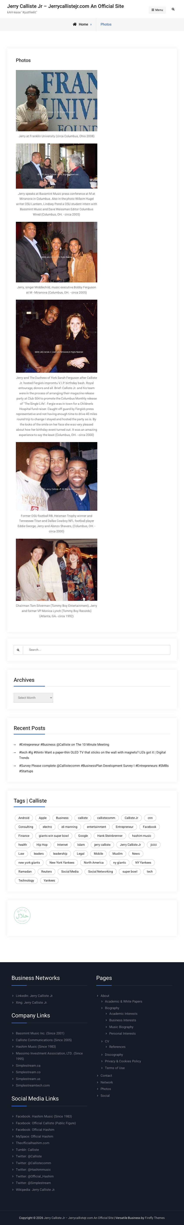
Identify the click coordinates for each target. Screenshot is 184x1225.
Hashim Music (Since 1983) (36, 1046)
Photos (106, 1089)
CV (107, 1041)
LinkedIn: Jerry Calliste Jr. (34, 995)
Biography (112, 1008)
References (117, 1046)
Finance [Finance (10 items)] (23, 836)
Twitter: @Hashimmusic (33, 1169)
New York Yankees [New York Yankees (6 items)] (62, 862)
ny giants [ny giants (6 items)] (119, 862)
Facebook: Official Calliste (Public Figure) (46, 1123)
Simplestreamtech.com (33, 1085)
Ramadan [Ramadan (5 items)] (25, 871)
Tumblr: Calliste (27, 1149)
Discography (114, 1054)
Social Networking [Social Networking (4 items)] (100, 871)
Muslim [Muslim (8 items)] (118, 853)
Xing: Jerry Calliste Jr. (31, 1002)
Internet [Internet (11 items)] (62, 844)
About (105, 995)
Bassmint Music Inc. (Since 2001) (40, 1033)
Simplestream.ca (28, 1065)
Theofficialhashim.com (32, 1143)
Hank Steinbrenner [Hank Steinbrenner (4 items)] (110, 836)
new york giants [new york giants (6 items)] (29, 862)
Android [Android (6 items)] (23, 818)
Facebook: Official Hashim (35, 1129)
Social (105, 1095)
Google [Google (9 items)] (83, 836)
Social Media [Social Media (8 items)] (70, 871)
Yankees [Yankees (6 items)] (49, 880)
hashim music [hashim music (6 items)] (141, 836)
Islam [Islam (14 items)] (81, 844)
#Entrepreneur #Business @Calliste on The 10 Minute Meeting (64, 744)
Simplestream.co (28, 1072)
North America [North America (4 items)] (94, 862)
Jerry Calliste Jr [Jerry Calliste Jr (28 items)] (130, 844)
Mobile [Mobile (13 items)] (98, 853)
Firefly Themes (155, 1218)
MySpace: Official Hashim (34, 1136)
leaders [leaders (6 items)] (39, 853)
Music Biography (121, 1027)
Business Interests (122, 1020)
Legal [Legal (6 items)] (80, 853)
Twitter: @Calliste (29, 1156)
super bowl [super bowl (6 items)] (130, 871)
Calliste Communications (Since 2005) (44, 1040)
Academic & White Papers (123, 1001)
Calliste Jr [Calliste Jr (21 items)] (131, 818)
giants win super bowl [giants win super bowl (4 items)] (54, 836)
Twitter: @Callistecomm (33, 1163)
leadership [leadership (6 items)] (60, 853)
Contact (106, 1075)
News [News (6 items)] (136, 853)
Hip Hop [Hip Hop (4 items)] (42, 844)
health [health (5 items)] (22, 844)
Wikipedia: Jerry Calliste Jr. (35, 1189)
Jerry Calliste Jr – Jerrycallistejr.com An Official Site (65, 6)
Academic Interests (123, 1013)
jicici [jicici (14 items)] (154, 844)
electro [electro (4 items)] (47, 827)
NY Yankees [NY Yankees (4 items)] (143, 862)
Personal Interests (122, 1033)
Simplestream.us (28, 1078)
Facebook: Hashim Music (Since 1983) (44, 1116)
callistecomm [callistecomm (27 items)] (106, 818)
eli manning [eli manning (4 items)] (69, 827)
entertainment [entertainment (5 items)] (96, 827)
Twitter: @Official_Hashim (35, 1176)
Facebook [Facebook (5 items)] (149, 827)
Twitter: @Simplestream (33, 1183)
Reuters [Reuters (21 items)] (46, 871)
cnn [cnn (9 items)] (150, 818)
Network (107, 1082)
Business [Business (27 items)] (62, 818)
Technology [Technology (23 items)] (26, 880)
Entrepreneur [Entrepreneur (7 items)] (124, 827)
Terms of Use (115, 1068)
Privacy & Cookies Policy (123, 1061)
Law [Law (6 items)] (21, 853)
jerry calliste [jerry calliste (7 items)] (102, 844)
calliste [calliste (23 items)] (83, 818)
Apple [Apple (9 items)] (42, 818)
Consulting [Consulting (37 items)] (25, 827)
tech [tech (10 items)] (150, 871)
